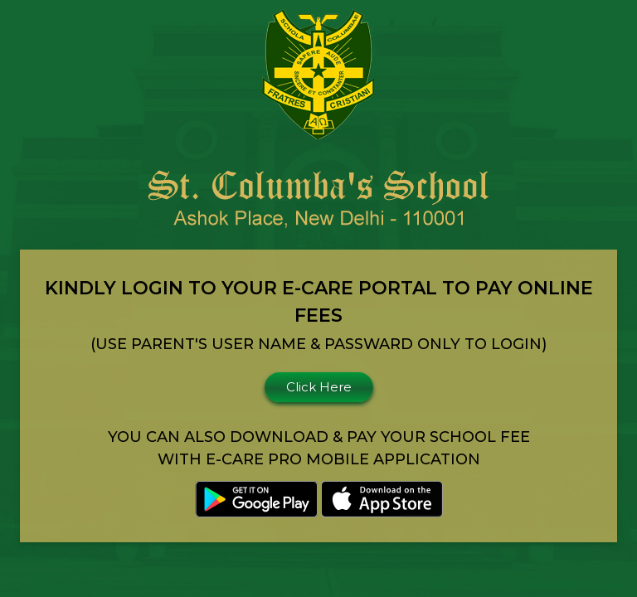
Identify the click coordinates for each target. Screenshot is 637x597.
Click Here (319, 387)
